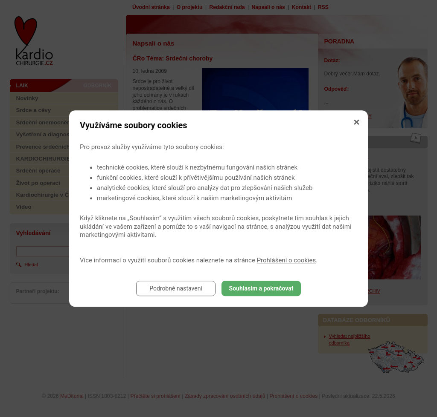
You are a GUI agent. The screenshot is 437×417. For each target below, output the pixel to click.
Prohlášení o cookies (286, 260)
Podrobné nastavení (175, 288)
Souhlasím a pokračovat (261, 288)
